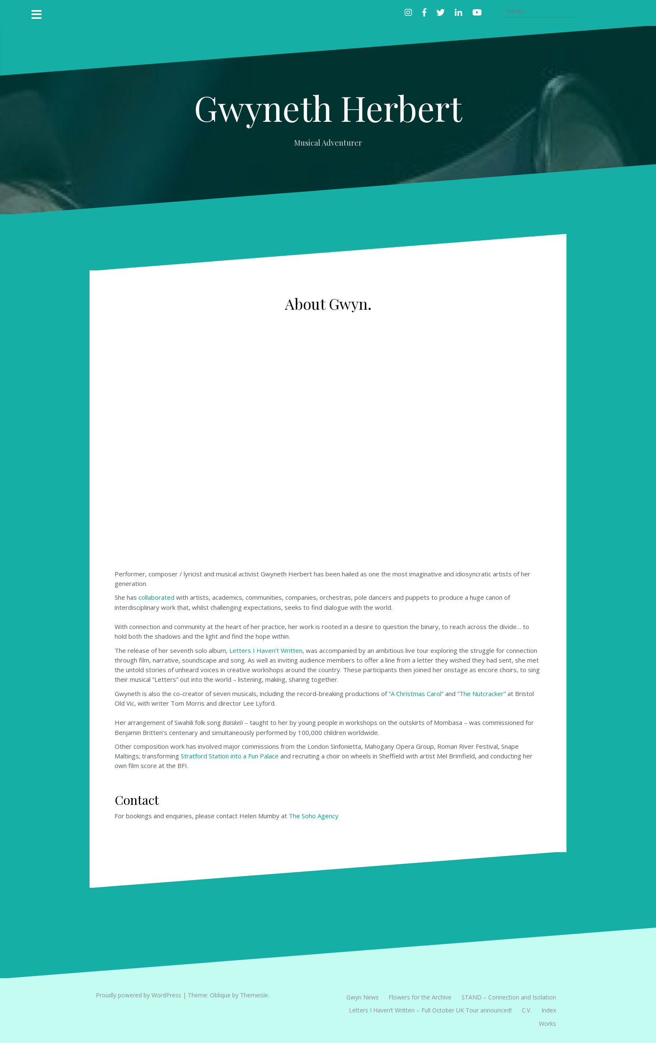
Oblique (220, 995)
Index (548, 1010)
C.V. (526, 1010)
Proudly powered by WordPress (138, 995)
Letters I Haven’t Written (265, 650)
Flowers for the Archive (420, 997)
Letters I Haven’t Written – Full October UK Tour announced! (430, 1010)
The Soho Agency (313, 816)
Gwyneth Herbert (328, 108)
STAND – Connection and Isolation (508, 997)
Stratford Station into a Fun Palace (230, 756)
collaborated (156, 597)
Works (547, 1024)
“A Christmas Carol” (416, 693)
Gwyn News (362, 997)
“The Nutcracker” (481, 693)
